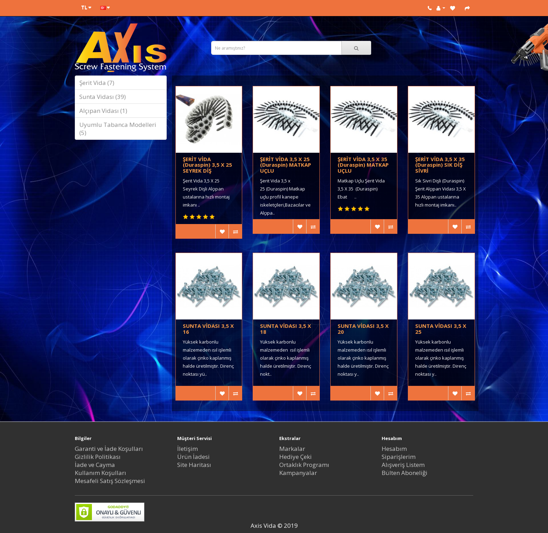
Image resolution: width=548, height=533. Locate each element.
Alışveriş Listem (403, 465)
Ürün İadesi (193, 457)
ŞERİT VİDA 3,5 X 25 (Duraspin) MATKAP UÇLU (285, 165)
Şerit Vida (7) (96, 83)
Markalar (292, 449)
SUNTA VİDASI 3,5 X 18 (285, 328)
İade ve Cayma (95, 465)
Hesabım (394, 449)
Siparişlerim (399, 457)
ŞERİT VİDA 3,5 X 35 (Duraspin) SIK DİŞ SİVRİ (440, 165)
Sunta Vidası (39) (102, 97)
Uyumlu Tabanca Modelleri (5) (117, 129)
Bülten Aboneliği (404, 473)
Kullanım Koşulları (100, 473)
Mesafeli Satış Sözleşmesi (110, 481)
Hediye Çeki (295, 457)
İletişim (187, 449)
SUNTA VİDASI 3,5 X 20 (363, 328)
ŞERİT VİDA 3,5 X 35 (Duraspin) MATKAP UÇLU (363, 165)
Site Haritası (194, 465)
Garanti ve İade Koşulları (109, 449)
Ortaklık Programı (304, 465)
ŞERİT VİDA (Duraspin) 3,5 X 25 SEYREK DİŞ (207, 165)
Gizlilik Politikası (98, 457)
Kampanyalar (298, 473)
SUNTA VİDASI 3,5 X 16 (208, 328)
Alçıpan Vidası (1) (103, 111)
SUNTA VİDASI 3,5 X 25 (440, 328)
